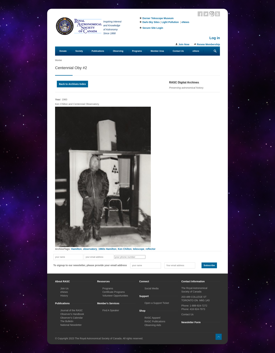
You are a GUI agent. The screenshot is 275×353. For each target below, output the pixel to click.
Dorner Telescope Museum (158, 18)
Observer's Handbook (72, 314)
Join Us (64, 288)
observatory (90, 249)
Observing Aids (153, 325)
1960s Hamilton (107, 249)
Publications (98, 51)
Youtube (217, 13)
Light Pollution (170, 22)
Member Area (157, 51)
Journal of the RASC (71, 310)
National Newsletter (71, 325)
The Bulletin (66, 321)
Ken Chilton (125, 249)
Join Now (183, 44)
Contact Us (178, 51)
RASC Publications (155, 321)
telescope (138, 249)
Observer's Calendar (71, 317)
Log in (214, 38)
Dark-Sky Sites (151, 22)
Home (58, 60)
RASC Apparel (152, 317)
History (64, 295)
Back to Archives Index (72, 84)
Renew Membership (208, 44)
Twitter (205, 13)
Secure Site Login (152, 27)
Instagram (211, 13)
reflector (150, 249)
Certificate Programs (113, 292)
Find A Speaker (110, 310)
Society (79, 51)
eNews (185, 22)
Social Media (152, 288)
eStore (196, 51)
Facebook (200, 13)
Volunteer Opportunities (115, 295)
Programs (137, 51)
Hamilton (76, 249)
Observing (118, 51)
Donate (63, 51)
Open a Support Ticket (157, 303)
